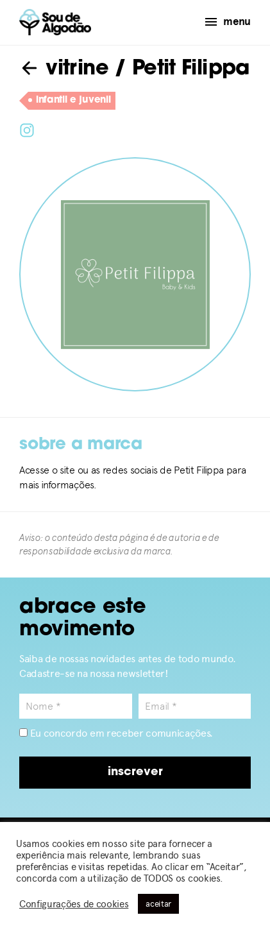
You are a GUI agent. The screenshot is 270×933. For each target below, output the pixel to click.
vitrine (63, 69)
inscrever (135, 772)
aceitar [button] (158, 904)
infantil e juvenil (69, 101)
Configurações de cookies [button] (73, 904)
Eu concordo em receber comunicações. (116, 733)
